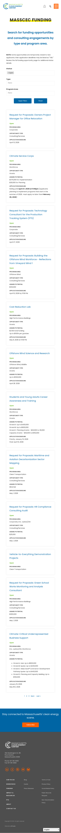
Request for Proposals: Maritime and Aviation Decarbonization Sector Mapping (29, 459)
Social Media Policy (48, 788)
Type (8, 79)
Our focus (10, 780)
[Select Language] (51, 830)
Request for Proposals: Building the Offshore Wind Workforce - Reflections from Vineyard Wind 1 (30, 259)
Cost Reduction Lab (20, 306)
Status (9, 69)
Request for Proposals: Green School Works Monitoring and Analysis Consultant (29, 586)
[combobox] (30, 72)
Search (51, 5)
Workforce (10, 784)
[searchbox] (15, 72)
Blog (25, 780)
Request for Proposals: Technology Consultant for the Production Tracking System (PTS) (28, 214)
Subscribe (30, 725)
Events (26, 784)
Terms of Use (46, 780)
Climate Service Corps (21, 156)
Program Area (12, 89)
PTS (7, 800)
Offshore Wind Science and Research (29, 353)
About (8, 804)
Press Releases (29, 788)
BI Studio (13, 826)
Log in (44, 6)
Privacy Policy (46, 784)
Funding (9, 788)
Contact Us (11, 809)
